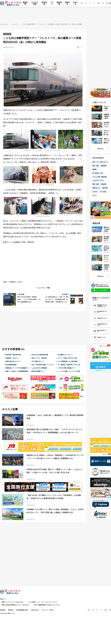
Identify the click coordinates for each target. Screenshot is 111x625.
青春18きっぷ (96, 188)
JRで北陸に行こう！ (38, 361)
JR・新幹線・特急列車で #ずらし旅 (69, 364)
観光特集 (44, 3)
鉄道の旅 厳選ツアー (38, 371)
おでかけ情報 (34, 3)
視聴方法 (67, 3)
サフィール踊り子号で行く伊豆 (67, 358)
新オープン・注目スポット (100, 162)
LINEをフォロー (100, 337)
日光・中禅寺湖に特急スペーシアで (43, 364)
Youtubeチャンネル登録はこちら (100, 305)
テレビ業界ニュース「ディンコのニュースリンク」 (43, 602)
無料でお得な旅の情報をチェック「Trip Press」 (16, 605)
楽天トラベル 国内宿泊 (39, 358)
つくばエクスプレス (98, 180)
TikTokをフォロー (100, 318)
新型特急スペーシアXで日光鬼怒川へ (17, 368)
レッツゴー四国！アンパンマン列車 (69, 371)
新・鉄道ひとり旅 (97, 173)
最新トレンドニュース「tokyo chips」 (13, 602)
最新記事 (25, 3)
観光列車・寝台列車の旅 (13, 354)
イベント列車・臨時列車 (99, 177)
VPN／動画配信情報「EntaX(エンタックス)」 (47, 605)
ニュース (14, 24)
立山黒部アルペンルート (65, 354)
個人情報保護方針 (21, 610)
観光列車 (105, 188)
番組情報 (59, 3)
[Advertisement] (55, 15)
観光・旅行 (95, 165)
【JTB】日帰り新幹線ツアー (67, 368)
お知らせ (75, 3)
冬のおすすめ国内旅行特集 (40, 354)
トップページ (4, 24)
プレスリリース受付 (47, 610)
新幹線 (94, 169)
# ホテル (19, 282)
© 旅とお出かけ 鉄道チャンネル (7, 613)
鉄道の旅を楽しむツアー (13, 361)
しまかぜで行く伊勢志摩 (39, 368)
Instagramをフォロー (100, 311)
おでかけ (95, 191)
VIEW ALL (100, 148)
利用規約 (2, 610)
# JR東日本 (11, 282)
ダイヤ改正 (103, 191)
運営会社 (10, 610)
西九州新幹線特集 (11, 364)
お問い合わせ (34, 610)
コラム (51, 3)
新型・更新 (95, 184)
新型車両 (103, 165)
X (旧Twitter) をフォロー (100, 324)
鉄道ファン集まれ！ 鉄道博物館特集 (17, 371)
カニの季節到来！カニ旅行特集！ (68, 361)
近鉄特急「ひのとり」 (12, 358)
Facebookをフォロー (100, 331)
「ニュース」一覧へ (43, 288)
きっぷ (94, 195)
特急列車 (103, 184)
